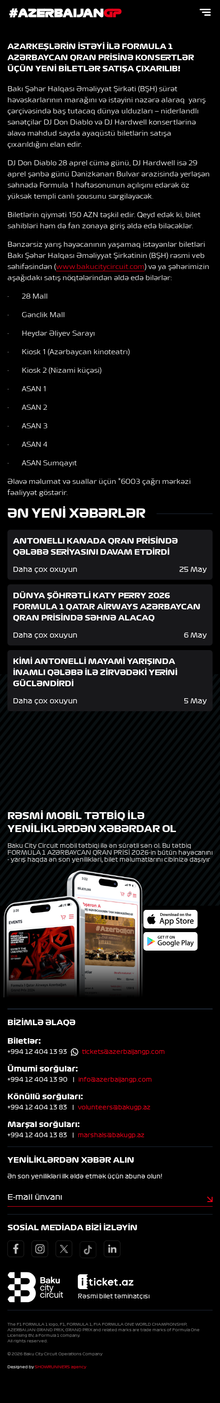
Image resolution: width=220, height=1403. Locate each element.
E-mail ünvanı (35, 1197)
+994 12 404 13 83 (37, 1107)
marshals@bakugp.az (111, 1135)
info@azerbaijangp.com (115, 1080)
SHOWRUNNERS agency (60, 1367)
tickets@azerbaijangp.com (123, 1052)
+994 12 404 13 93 (37, 1052)
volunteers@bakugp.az (114, 1107)
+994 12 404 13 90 (37, 1080)
